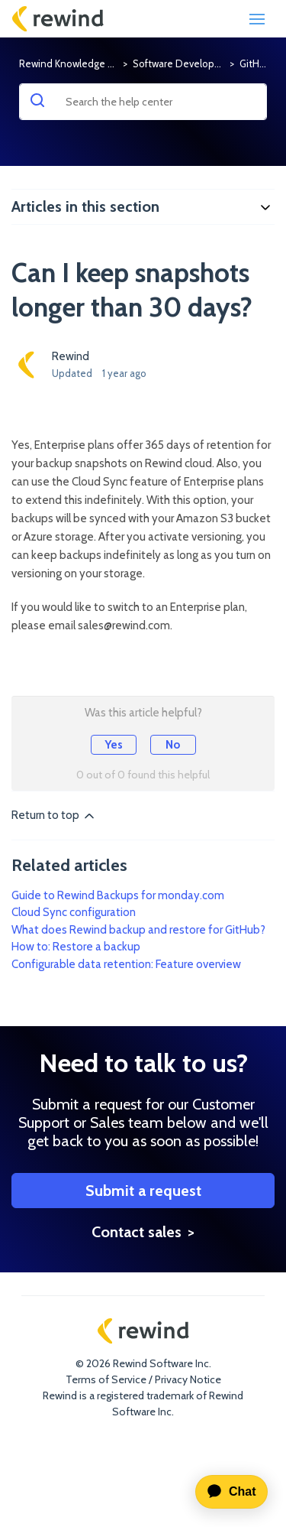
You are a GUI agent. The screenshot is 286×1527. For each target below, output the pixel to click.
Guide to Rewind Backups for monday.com (117, 895)
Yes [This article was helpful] (113, 745)
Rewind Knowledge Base (74, 63)
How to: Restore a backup (75, 947)
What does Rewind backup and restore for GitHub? (138, 930)
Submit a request (143, 1192)
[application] (225, 1492)
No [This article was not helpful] (172, 745)
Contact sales (137, 1233)
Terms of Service (106, 1379)
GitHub (255, 63)
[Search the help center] (143, 101)
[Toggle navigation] (257, 19)
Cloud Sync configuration (73, 912)
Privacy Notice (188, 1379)
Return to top (54, 816)
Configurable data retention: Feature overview (126, 964)
